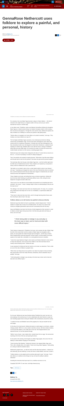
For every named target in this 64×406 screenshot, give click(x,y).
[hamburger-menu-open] (3, 2)
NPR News (17, 367)
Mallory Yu (10, 34)
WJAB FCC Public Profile (41, 392)
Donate (59, 2)
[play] (3, 6)
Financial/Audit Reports (40, 395)
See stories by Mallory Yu (16, 381)
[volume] (7, 6)
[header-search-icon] (52, 2)
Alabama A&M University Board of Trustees (29, 396)
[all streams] (57, 6)
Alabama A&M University (27, 392)
